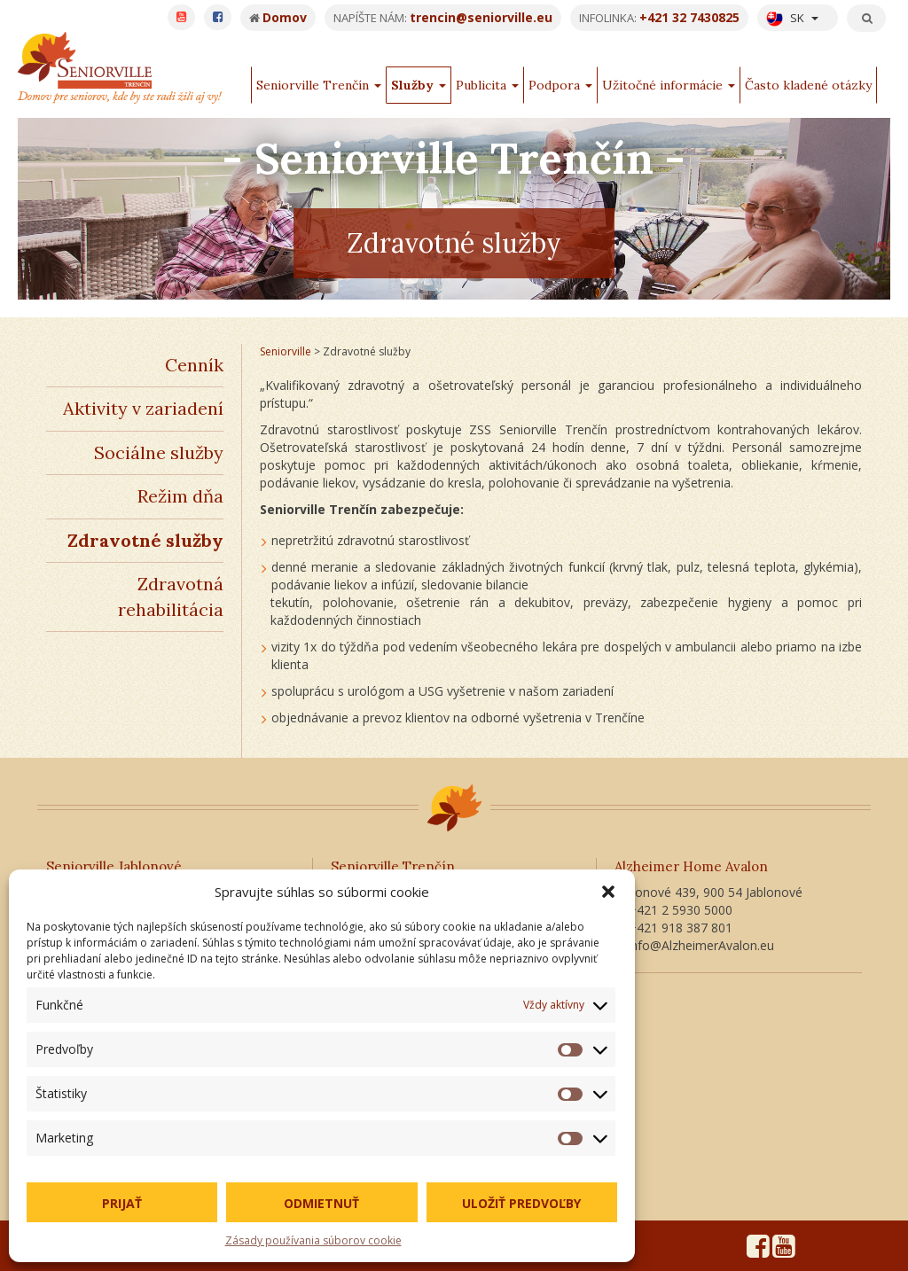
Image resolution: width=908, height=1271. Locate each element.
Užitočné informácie (668, 85)
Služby (418, 85)
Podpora (560, 85)
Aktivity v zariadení (143, 408)
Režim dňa (180, 496)
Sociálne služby (158, 452)
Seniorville (285, 351)
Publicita (487, 85)
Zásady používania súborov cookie (313, 1240)
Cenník (194, 365)
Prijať (122, 1203)
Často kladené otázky (808, 85)
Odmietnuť (321, 1203)
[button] (608, 892)
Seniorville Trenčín (318, 85)
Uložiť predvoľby (521, 1203)
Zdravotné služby (145, 540)
